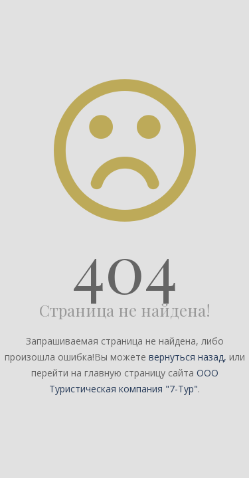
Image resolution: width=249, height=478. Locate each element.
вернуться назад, (187, 357)
